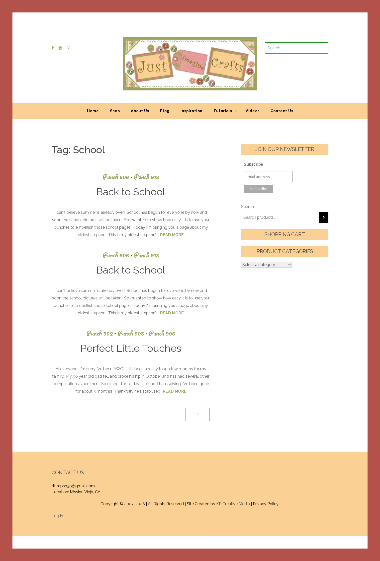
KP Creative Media (233, 503)
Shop (115, 111)
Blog (165, 111)
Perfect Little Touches (130, 348)
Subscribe (253, 164)
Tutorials (222, 111)
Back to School (130, 192)
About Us (140, 111)
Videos (253, 111)
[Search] (323, 217)
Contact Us (282, 111)
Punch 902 (102, 333)
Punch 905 (133, 333)
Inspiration (191, 111)
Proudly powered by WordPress (153, 528)
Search (247, 206)
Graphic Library (242, 528)
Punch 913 (146, 176)
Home (93, 111)
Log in (57, 515)
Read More (172, 234)
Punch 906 (118, 176)
